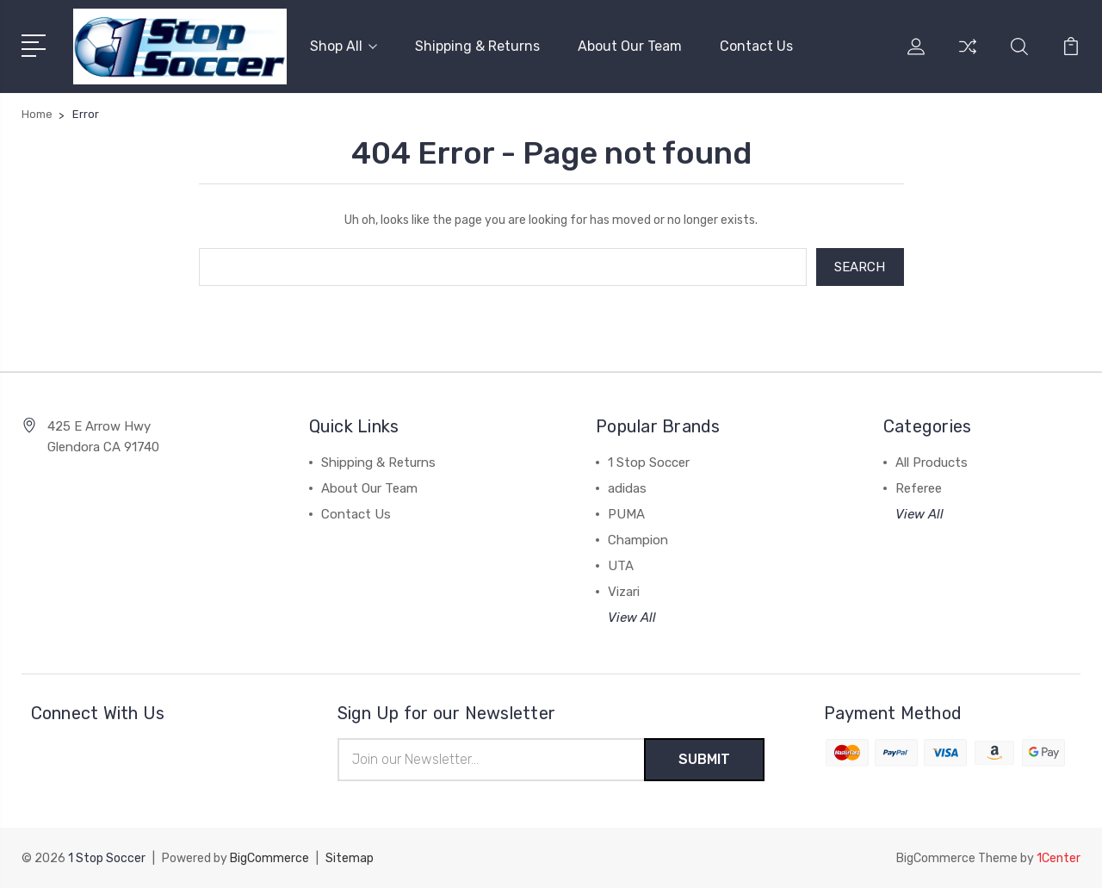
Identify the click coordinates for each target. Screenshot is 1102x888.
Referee (918, 488)
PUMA (626, 514)
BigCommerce (269, 858)
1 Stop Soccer (649, 462)
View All (632, 617)
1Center (1058, 858)
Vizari (624, 591)
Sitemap (349, 858)
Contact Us (756, 46)
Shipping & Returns (477, 46)
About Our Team (630, 46)
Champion (638, 540)
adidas (627, 488)
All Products (931, 462)
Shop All (343, 46)
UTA (621, 566)
